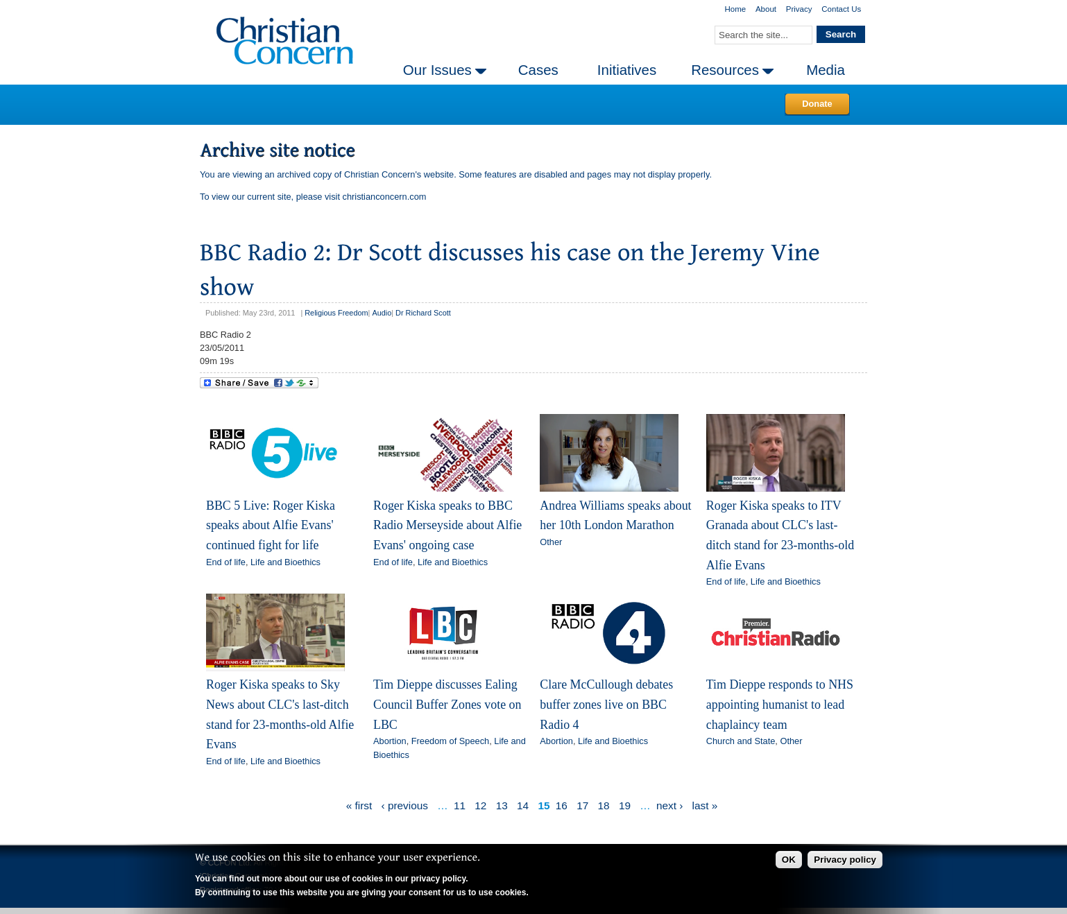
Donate (817, 103)
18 (604, 805)
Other (551, 542)
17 (582, 805)
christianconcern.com (385, 196)
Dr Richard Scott (423, 313)
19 (625, 805)
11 (460, 805)
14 (523, 805)
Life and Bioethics (285, 562)
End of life (226, 562)
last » (705, 805)
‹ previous (405, 805)
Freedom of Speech (450, 741)
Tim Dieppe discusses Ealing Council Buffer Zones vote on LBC (447, 704)
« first (359, 805)
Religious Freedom (336, 313)
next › (669, 805)
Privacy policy (845, 859)
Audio (381, 313)
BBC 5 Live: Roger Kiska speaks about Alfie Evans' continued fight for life (270, 525)
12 (480, 805)
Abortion (390, 741)
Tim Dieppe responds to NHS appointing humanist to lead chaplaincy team (779, 704)
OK (789, 859)
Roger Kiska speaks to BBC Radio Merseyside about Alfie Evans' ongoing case (447, 525)
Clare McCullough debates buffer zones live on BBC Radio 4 (606, 704)
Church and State (741, 741)
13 (502, 805)
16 (561, 805)
